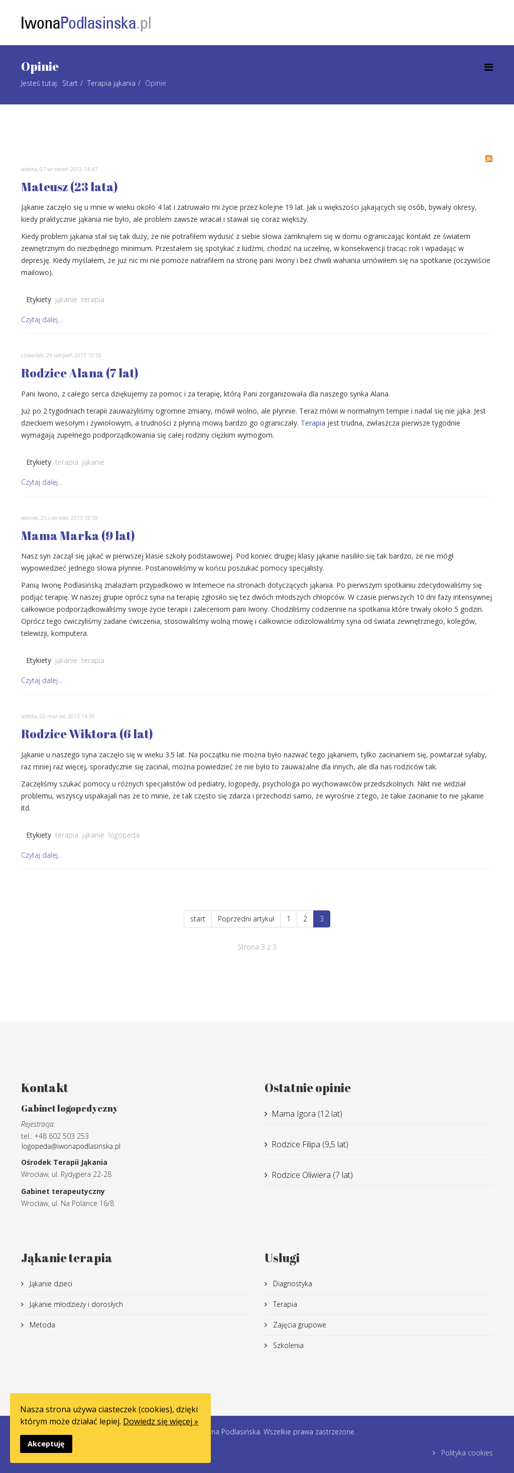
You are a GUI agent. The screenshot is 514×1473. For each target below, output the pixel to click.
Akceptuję (46, 1443)
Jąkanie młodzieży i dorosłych (75, 1304)
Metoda (41, 1324)
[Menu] (488, 67)
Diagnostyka (291, 1283)
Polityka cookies (466, 1452)
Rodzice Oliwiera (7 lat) (312, 1174)
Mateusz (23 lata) (69, 187)
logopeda (124, 835)
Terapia (313, 423)
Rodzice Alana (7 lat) (80, 373)
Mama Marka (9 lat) (78, 535)
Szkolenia (287, 1345)
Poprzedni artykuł (246, 918)
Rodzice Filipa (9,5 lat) (310, 1144)
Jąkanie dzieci (50, 1283)
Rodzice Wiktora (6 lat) (87, 734)
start (197, 918)
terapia (92, 299)
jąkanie (66, 299)
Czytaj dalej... (41, 319)
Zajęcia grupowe (298, 1324)
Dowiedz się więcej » (160, 1421)
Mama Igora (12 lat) (307, 1113)
